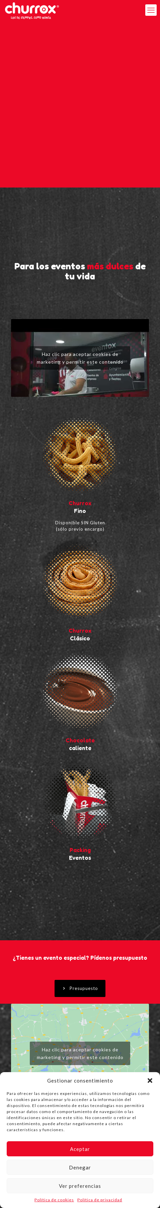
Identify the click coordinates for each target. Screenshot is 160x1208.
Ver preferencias (80, 1186)
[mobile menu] (151, 10)
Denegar (80, 1167)
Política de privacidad (99, 1199)
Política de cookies (54, 1199)
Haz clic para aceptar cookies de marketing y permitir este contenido (80, 358)
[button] (150, 1080)
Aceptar (80, 1149)
